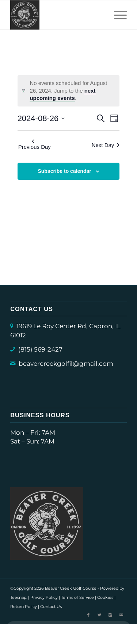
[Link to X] (99, 614)
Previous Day (34, 144)
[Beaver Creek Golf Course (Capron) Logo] (56, 15)
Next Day (106, 145)
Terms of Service (77, 597)
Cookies (105, 597)
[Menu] (117, 15)
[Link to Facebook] (88, 614)
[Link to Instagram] (110, 614)
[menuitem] (117, 15)
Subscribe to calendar (64, 171)
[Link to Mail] (121, 614)
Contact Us (51, 606)
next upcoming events (62, 94)
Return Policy (23, 606)
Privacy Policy (44, 597)
